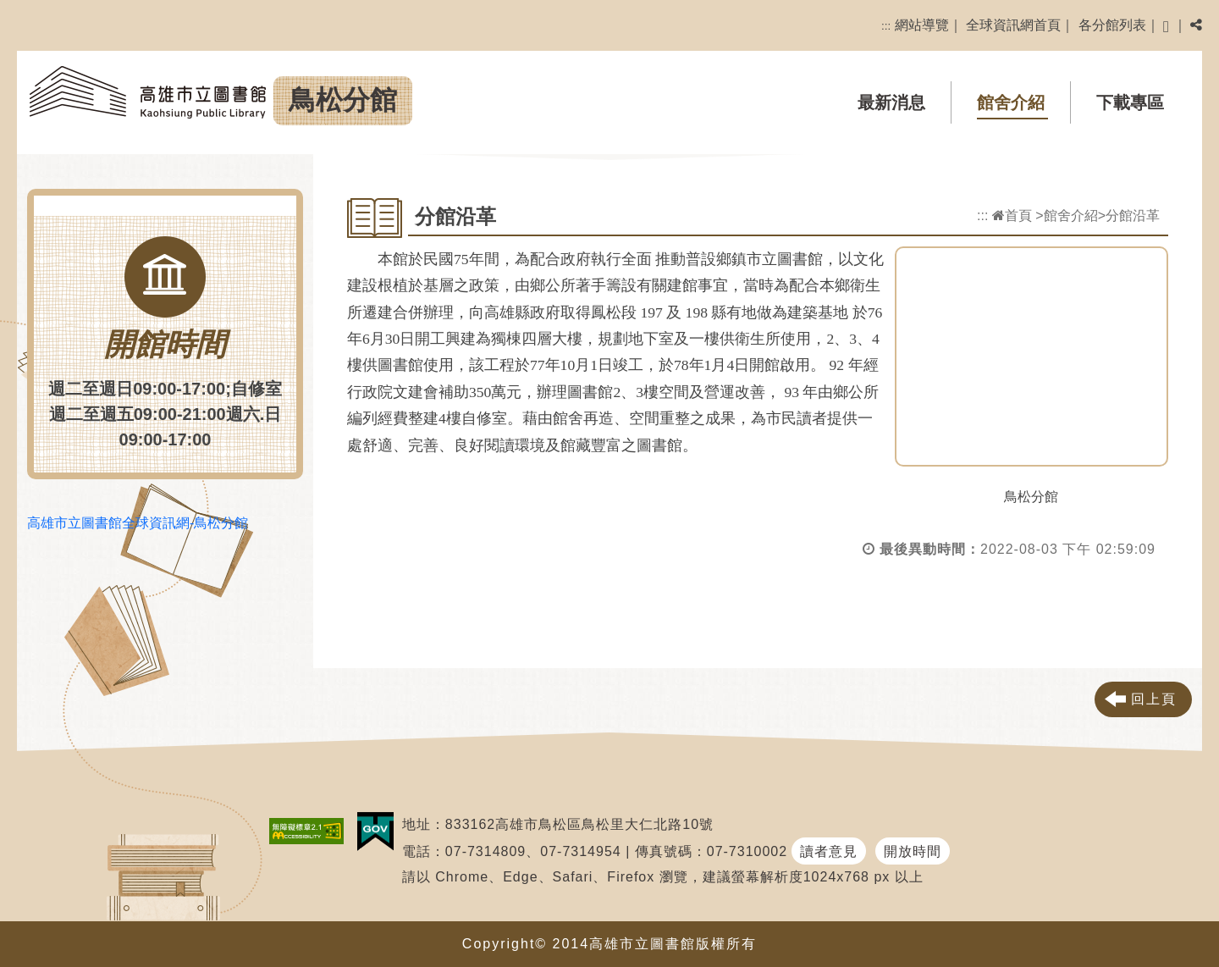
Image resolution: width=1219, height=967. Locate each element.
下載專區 (1130, 102)
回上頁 (1154, 699)
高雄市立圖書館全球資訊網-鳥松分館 (137, 523)
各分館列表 (1112, 25)
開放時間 (912, 851)
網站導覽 (922, 25)
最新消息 (891, 102)
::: (886, 25)
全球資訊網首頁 (1013, 25)
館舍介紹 (1011, 102)
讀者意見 (829, 851)
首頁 (1012, 215)
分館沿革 (1133, 215)
